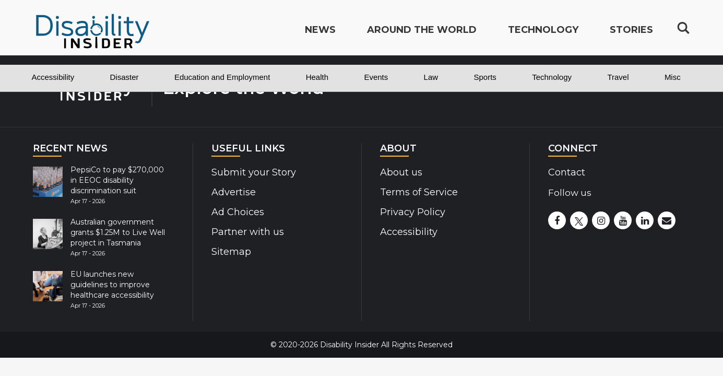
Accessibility (53, 77)
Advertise (232, 192)
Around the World (422, 34)
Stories (631, 34)
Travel (618, 77)
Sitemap (230, 251)
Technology (552, 77)
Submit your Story (251, 172)
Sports (484, 77)
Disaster (124, 77)
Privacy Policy (410, 212)
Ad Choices (236, 212)
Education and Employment (222, 77)
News (320, 34)
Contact (566, 172)
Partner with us (246, 232)
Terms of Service (417, 192)
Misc (673, 77)
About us (400, 172)
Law (431, 77)
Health (317, 77)
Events (376, 77)
